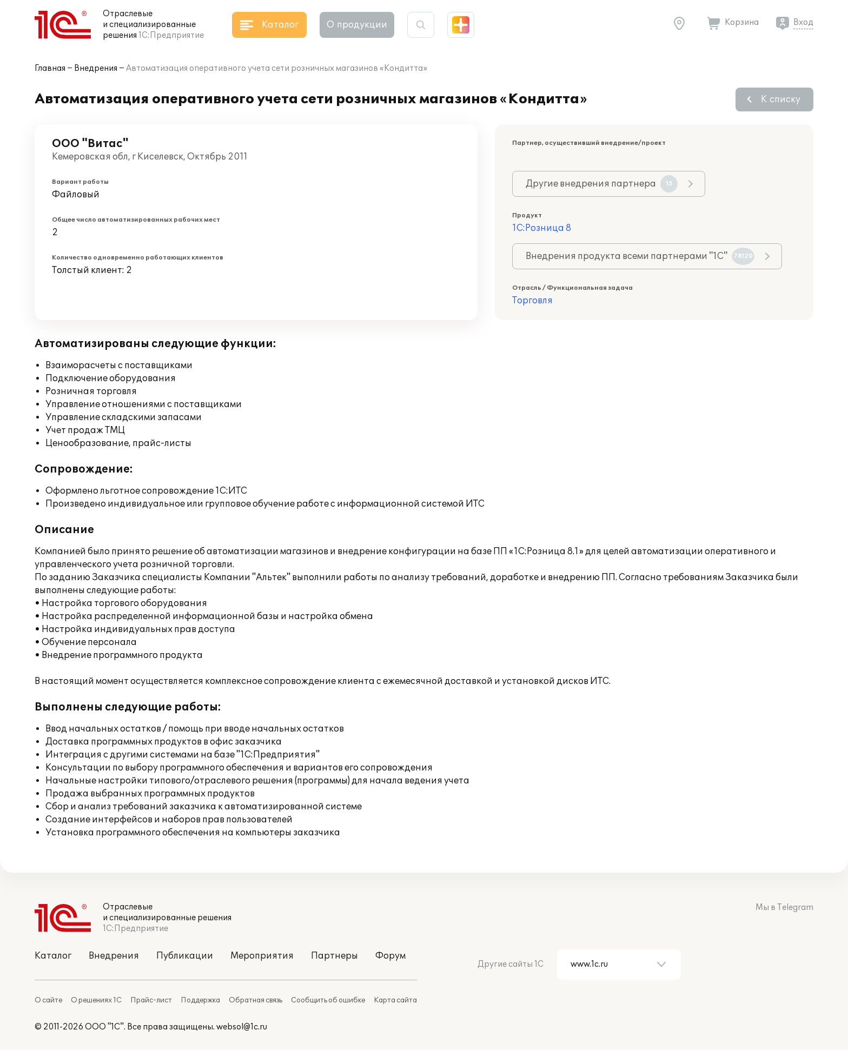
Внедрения (95, 68)
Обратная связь (255, 1000)
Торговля (532, 300)
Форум (390, 956)
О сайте (48, 1000)
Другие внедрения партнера (602, 183)
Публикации (184, 956)
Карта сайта (395, 1000)
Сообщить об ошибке (328, 1000)
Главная (50, 68)
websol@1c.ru (241, 1027)
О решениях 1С (96, 1000)
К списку (780, 99)
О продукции (357, 24)
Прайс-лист (151, 1000)
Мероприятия (262, 956)
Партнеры (334, 956)
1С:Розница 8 (541, 228)
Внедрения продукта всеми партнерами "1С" (640, 256)
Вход (803, 22)
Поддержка (200, 1000)
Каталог (53, 956)
